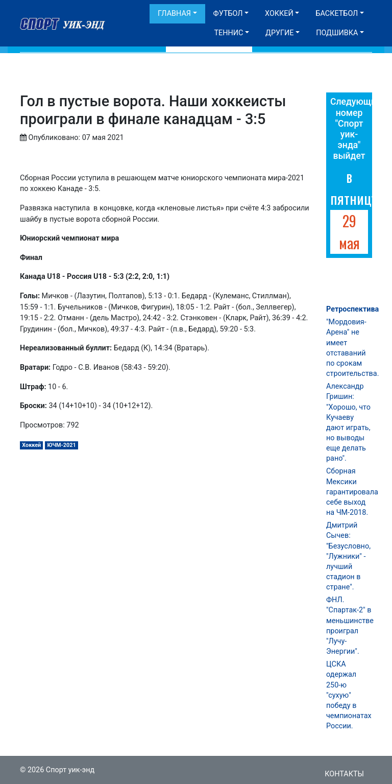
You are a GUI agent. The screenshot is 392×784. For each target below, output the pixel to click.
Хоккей (279, 13)
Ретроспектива (352, 309)
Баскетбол (336, 13)
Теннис (228, 33)
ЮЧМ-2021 (61, 445)
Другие (279, 33)
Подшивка (337, 33)
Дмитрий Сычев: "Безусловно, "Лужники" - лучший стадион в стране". (348, 556)
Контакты (344, 774)
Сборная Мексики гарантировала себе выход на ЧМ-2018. (352, 492)
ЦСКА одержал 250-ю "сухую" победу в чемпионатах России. (349, 695)
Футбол (228, 13)
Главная (174, 13)
